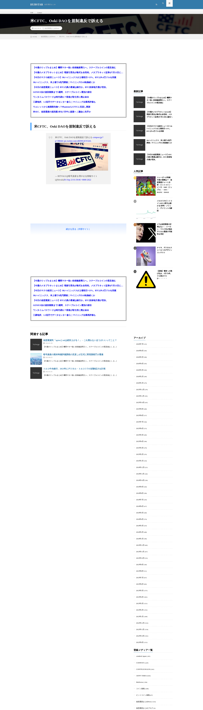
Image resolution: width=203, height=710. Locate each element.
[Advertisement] (78, 215)
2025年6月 (139, 424)
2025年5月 (139, 430)
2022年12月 (139, 602)
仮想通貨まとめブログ (142, 681)
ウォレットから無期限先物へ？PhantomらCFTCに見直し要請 (61, 110)
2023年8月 (139, 555)
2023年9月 (139, 549)
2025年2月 (139, 448)
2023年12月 (139, 531)
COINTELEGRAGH (141, 645)
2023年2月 (139, 590)
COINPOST (139, 639)
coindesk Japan (140, 634)
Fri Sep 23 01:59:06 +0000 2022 (77, 183)
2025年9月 (139, 406)
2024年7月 (139, 489)
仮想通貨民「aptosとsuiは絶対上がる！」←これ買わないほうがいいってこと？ (80, 343)
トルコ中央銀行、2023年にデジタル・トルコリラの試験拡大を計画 (74, 372)
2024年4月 (139, 507)
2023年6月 (139, 567)
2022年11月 (139, 608)
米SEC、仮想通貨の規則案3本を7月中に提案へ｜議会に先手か (62, 115)
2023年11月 (139, 537)
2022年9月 (139, 620)
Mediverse (139, 657)
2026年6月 (139, 353)
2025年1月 (139, 454)
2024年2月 (139, 519)
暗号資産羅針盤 (140, 687)
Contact (39, 12)
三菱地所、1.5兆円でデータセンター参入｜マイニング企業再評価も (64, 105)
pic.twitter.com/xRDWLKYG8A (77, 144)
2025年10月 (139, 400)
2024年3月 (139, 513)
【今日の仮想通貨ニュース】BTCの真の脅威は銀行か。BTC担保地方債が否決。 (70, 90)
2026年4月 (139, 365)
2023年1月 (139, 596)
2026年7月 (139, 347)
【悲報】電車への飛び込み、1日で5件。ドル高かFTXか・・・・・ (164, 275)
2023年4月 (139, 579)
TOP (31, 12)
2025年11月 (139, 394)
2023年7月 (139, 561)
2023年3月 (139, 585)
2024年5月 (139, 501)
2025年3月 (139, 442)
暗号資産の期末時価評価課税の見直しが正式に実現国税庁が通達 (73, 357)
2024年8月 (139, 483)
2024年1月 (139, 525)
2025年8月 (139, 412)
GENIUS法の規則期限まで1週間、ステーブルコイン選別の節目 (62, 95)
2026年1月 (139, 382)
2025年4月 (139, 436)
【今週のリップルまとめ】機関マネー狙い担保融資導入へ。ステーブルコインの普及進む (74, 70)
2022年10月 (139, 614)
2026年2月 (139, 376)
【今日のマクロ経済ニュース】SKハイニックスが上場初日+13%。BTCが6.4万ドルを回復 (74, 80)
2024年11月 (139, 466)
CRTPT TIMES (140, 651)
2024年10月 (139, 472)
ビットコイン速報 (141, 669)
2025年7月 (139, 418)
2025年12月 (139, 388)
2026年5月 (139, 359)
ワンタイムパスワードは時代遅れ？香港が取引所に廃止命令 (61, 100)
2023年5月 (139, 573)
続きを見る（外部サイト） (78, 232)
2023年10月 (139, 543)
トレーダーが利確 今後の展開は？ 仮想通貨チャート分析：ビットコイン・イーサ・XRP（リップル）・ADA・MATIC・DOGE (165, 184)
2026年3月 (139, 370)
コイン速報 (139, 663)
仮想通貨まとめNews (52, 31)
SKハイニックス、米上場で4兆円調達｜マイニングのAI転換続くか (64, 85)
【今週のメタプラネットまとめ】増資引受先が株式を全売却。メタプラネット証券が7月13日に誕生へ (78, 75)
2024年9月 (139, 478)
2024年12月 (139, 460)
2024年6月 (139, 495)
